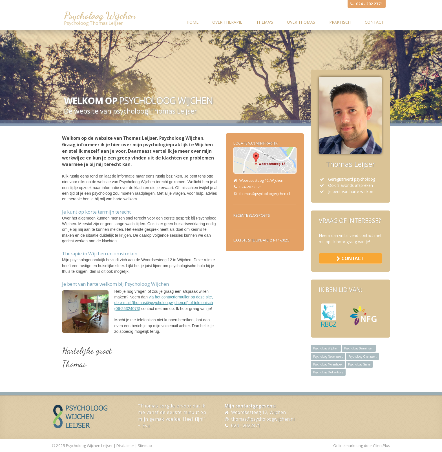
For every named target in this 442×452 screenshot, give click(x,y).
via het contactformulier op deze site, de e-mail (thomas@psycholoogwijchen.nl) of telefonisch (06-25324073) (163, 303)
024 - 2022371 (245, 426)
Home (192, 22)
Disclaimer (125, 445)
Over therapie (227, 22)
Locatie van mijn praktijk (255, 143)
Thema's (264, 22)
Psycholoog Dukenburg (328, 372)
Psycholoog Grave (359, 364)
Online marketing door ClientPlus (361, 445)
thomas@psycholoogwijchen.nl (264, 193)
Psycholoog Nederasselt (328, 356)
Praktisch (340, 22)
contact (352, 258)
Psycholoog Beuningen (359, 348)
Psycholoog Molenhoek (327, 364)
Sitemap (145, 445)
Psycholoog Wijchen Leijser (89, 445)
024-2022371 (250, 186)
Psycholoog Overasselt (362, 356)
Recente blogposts (251, 215)
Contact (374, 22)
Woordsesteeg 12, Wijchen (258, 412)
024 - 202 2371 (369, 3)
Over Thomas (301, 22)
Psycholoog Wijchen (100, 15)
